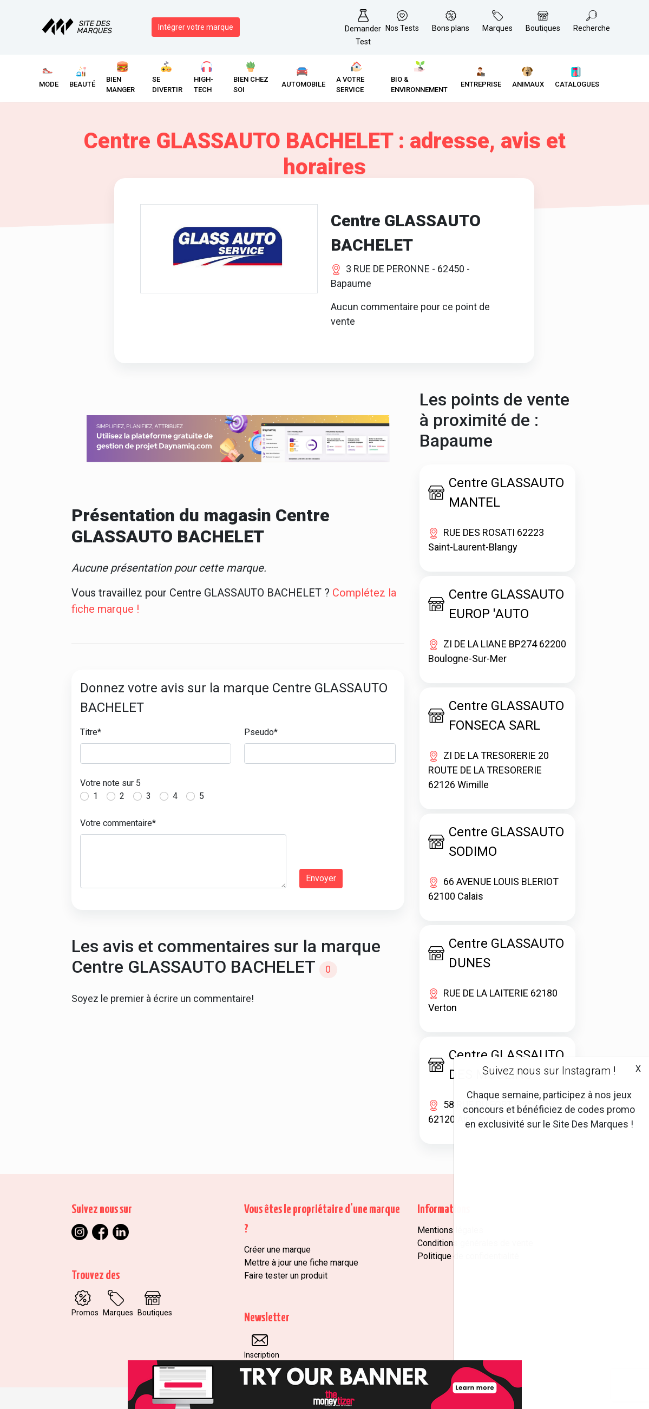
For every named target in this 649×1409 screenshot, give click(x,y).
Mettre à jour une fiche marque (301, 1262)
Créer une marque (277, 1249)
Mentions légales (450, 1230)
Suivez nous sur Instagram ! (548, 1070)
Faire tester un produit (285, 1275)
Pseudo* (261, 732)
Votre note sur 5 (110, 783)
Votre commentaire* (118, 823)
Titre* (90, 732)
